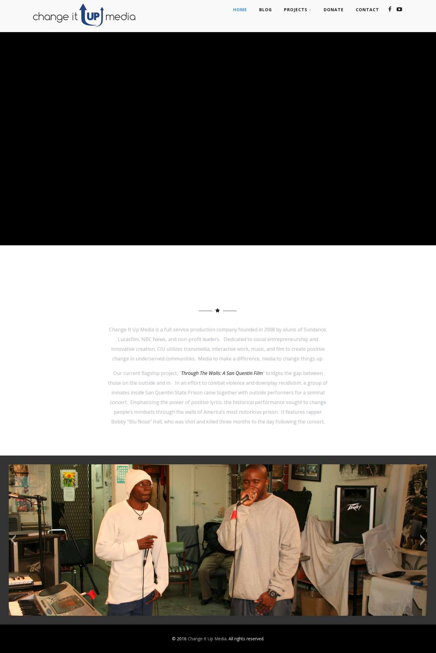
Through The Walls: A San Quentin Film (222, 373)
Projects (298, 9)
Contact (367, 9)
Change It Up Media (207, 638)
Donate (334, 9)
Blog (265, 9)
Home (240, 9)
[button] (13, 540)
